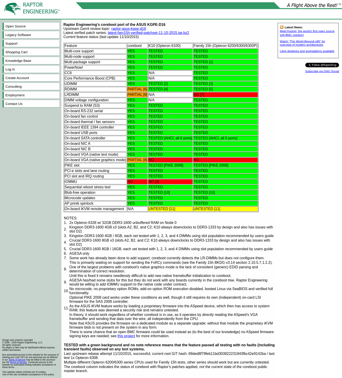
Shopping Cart (16, 52)
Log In (10, 69)
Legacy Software (18, 35)
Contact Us (13, 104)
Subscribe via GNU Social (322, 71)
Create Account (17, 78)
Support (11, 43)
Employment (14, 95)
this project (126, 336)
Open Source (15, 26)
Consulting (13, 86)
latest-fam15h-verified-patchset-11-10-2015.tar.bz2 (148, 33)
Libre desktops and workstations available (307, 51)
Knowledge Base (18, 61)
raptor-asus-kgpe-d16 (128, 29)
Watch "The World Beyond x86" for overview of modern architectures (302, 43)
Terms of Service (17, 360)
